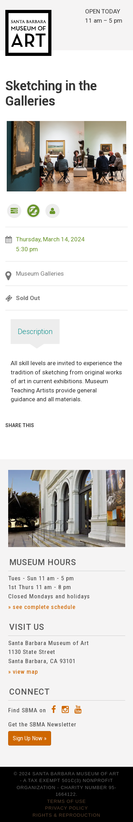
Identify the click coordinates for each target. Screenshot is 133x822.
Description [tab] (35, 331)
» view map (23, 671)
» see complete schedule (42, 606)
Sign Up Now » (29, 738)
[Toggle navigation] (120, 33)
